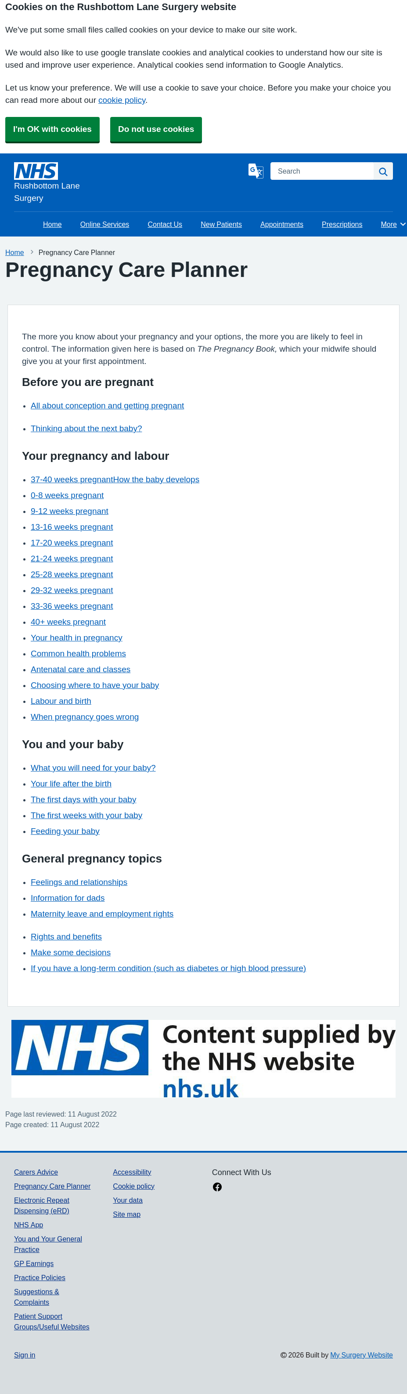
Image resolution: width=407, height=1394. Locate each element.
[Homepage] (129, 183)
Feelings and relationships (79, 882)
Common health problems (78, 653)
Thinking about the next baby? (86, 428)
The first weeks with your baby (86, 815)
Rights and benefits (66, 936)
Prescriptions (342, 224)
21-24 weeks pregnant (72, 558)
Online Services (105, 224)
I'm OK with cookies (52, 129)
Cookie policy (134, 1186)
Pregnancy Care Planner (52, 1186)
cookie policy (121, 100)
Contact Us (165, 224)
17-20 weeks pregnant (72, 543)
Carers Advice (36, 1172)
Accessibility (132, 1172)
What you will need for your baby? (93, 768)
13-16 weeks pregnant (72, 527)
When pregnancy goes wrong (85, 717)
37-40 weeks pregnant (72, 479)
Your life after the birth (71, 783)
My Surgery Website (361, 1354)
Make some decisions (71, 952)
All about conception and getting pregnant (107, 405)
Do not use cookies (156, 129)
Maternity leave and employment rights (102, 914)
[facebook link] (217, 1188)
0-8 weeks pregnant (67, 495)
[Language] (256, 171)
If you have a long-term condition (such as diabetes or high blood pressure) (168, 968)
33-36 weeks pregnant (72, 606)
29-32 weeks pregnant (72, 590)
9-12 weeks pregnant (69, 511)
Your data (127, 1200)
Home (52, 224)
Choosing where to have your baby (95, 685)
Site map (126, 1214)
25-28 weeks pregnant (72, 574)
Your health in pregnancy (76, 637)
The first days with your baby (83, 799)
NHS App (28, 1224)
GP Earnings (34, 1263)
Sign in (24, 1354)
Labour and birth (61, 701)
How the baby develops (156, 479)
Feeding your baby (65, 831)
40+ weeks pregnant (68, 622)
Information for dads (67, 898)
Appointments (281, 224)
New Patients (221, 224)
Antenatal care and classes (80, 669)
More (394, 224)
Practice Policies (39, 1277)
